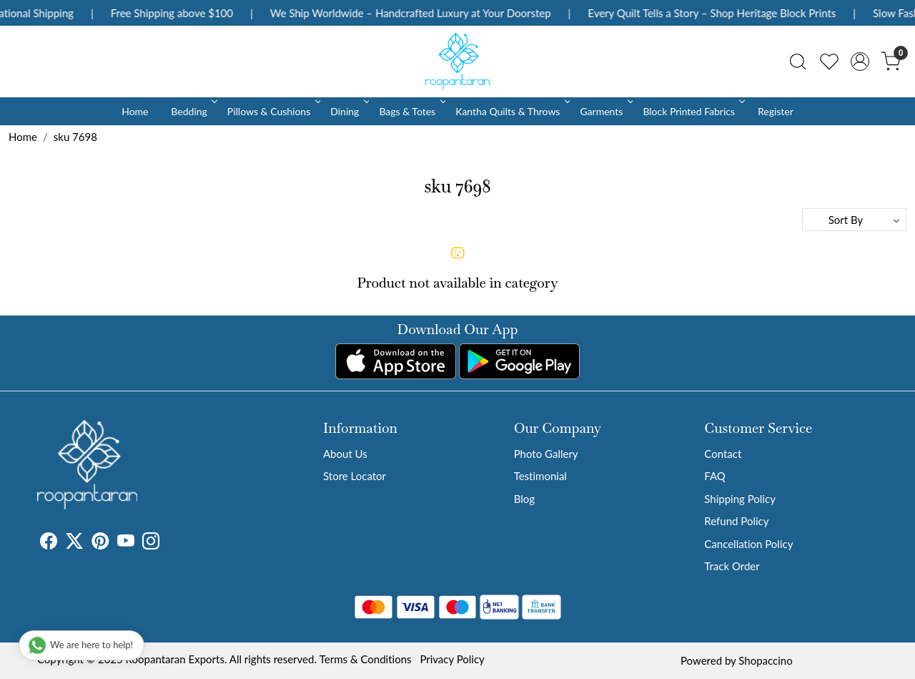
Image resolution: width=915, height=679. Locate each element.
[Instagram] (150, 543)
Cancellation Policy (748, 543)
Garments (605, 111)
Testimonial (540, 475)
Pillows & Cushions (272, 111)
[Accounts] (860, 61)
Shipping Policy (740, 498)
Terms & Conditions (366, 659)
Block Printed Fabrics (693, 111)
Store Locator (354, 475)
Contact (722, 453)
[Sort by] (854, 219)
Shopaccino (765, 660)
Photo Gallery (546, 453)
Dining (348, 111)
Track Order (731, 566)
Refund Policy (736, 520)
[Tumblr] (168, 543)
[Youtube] (125, 543)
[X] (74, 543)
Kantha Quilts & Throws (511, 111)
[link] (797, 62)
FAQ (715, 475)
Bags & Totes (411, 111)
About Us (345, 453)
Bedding (192, 111)
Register (775, 111)
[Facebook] (48, 543)
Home (135, 111)
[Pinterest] (100, 543)
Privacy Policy (452, 659)
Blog (524, 498)
